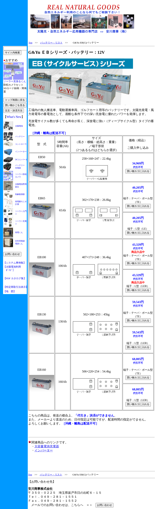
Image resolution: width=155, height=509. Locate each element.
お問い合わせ (104, 505)
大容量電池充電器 (46, 446)
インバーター (43, 450)
